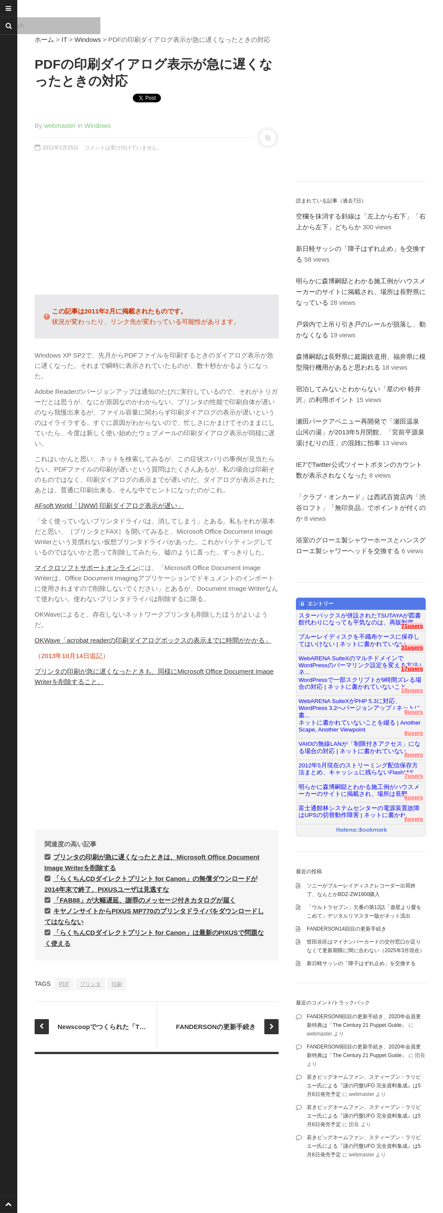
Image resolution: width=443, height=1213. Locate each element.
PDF (64, 984)
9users (413, 712)
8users (413, 754)
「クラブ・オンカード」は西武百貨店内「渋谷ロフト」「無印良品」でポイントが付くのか (361, 507)
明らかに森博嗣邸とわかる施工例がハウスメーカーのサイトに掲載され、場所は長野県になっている (361, 291)
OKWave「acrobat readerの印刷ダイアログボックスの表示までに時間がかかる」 (153, 640)
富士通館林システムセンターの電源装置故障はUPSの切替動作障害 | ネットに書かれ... (359, 811)
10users (412, 690)
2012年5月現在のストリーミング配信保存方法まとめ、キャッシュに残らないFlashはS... (358, 769)
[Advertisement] (157, 227)
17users (412, 668)
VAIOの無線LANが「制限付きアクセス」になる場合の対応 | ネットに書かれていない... (360, 747)
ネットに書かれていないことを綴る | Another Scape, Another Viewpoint (360, 726)
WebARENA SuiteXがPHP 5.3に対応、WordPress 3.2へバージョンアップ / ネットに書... (360, 705)
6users (413, 797)
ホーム (44, 39)
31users (412, 647)
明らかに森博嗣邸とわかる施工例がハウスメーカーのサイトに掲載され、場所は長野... (359, 790)
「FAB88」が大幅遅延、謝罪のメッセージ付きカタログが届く (144, 900)
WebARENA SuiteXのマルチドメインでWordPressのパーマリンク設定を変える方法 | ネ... (360, 662)
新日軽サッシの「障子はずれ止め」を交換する (361, 963)
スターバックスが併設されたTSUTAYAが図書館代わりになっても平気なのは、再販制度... (360, 619)
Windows (87, 39)
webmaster (60, 125)
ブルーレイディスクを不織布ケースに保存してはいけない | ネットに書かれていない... (359, 640)
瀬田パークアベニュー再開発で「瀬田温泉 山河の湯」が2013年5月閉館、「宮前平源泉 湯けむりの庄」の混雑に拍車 (363, 432)
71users (412, 626)
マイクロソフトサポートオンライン (86, 567)
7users (413, 776)
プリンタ (90, 984)
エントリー (316, 604)
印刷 (117, 984)
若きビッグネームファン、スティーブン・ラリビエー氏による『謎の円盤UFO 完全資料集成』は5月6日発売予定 (364, 1085)
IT (64, 39)
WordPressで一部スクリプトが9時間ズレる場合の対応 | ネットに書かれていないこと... (360, 683)
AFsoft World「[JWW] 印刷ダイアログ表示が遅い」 (109, 505)
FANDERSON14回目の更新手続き (346, 929)
